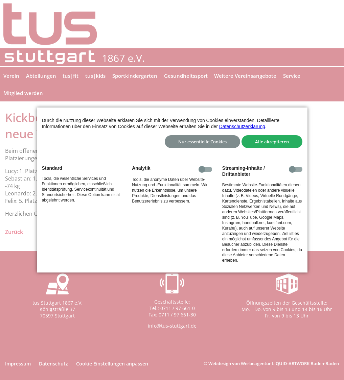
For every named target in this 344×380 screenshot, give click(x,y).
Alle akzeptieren (272, 142)
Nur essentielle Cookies (202, 142)
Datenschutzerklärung (242, 126)
